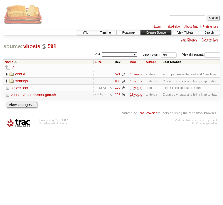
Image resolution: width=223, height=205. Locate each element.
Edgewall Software (55, 123)
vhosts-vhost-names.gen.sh (33, 95)
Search (209, 32)
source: (12, 46)
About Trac (191, 26)
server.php (19, 88)
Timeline (105, 32)
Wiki (85, 32)
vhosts (31, 46)
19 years (136, 88)
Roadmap (128, 32)
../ (12, 67)
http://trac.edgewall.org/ (205, 123)
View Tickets (185, 32)
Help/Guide (172, 26)
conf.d (20, 74)
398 (117, 81)
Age (133, 61)
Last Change (189, 39)
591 (52, 46)
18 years (136, 74)
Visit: (98, 54)
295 (117, 88)
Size (98, 61)
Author (151, 61)
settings (21, 81)
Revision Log (210, 39)
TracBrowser (147, 113)
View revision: (151, 54)
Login (157, 26)
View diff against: (201, 54)
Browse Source (156, 32)
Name (9, 61)
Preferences (210, 26)
